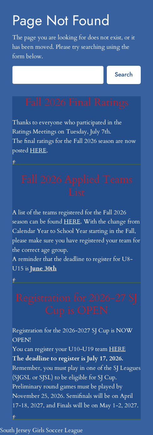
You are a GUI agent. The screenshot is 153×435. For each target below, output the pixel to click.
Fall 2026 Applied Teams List (76, 186)
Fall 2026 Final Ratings (76, 102)
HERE (38, 150)
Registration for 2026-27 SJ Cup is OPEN (77, 304)
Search (124, 74)
